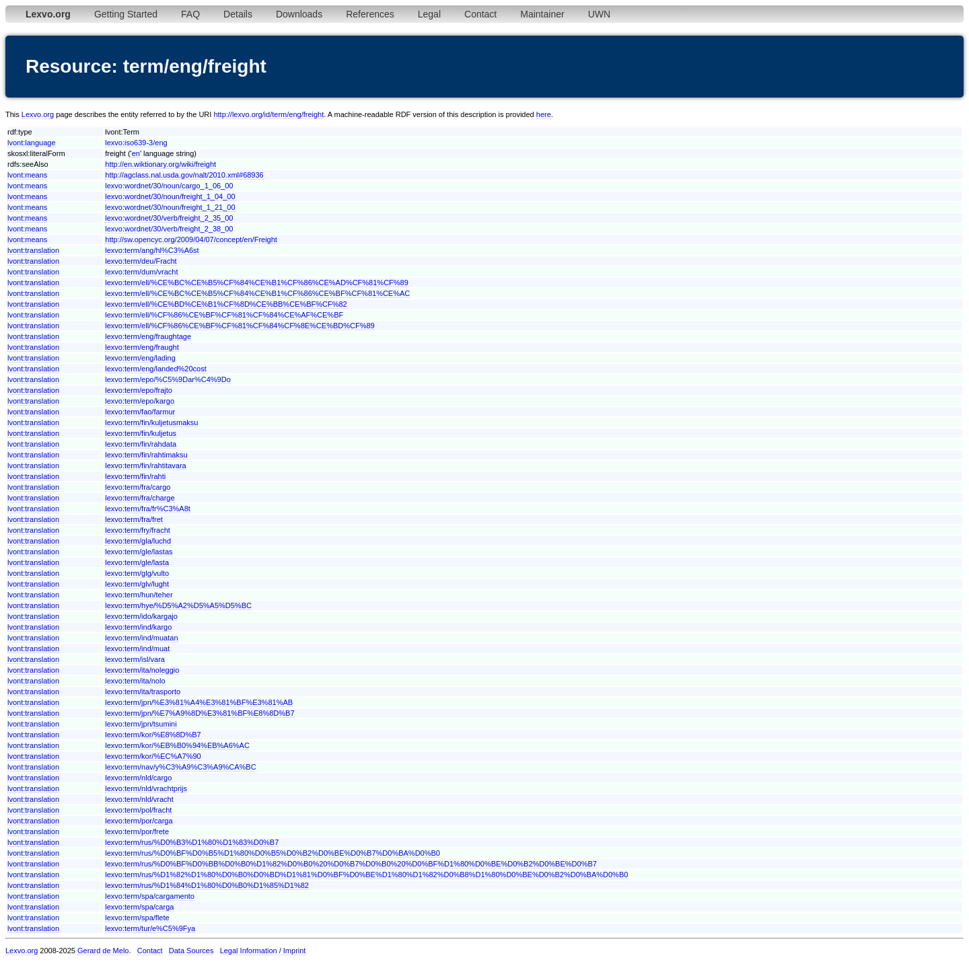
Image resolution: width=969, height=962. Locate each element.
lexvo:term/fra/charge (139, 498)
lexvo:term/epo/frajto (138, 390)
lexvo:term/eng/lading (140, 358)
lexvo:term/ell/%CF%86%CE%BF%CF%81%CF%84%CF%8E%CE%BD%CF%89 (239, 326)
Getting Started (125, 14)
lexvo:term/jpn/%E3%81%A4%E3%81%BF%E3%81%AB (199, 702)
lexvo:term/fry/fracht (137, 530)
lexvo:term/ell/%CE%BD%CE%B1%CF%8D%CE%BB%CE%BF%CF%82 (226, 304)
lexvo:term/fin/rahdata (140, 444)
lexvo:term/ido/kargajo (141, 616)
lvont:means (27, 175)
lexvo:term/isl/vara (135, 659)
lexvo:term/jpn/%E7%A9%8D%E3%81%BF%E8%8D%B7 (199, 713)
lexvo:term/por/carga (138, 821)
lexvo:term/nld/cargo (138, 778)
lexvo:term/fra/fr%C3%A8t (147, 509)
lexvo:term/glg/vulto (137, 573)
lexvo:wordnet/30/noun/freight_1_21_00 (170, 207)
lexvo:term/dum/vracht (141, 272)
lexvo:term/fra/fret (134, 519)
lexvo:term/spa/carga (139, 907)
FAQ (190, 14)
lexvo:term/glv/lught (137, 584)
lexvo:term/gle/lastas (138, 552)
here (543, 114)
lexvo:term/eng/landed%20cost (155, 369)
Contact (480, 14)
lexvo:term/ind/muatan (141, 638)
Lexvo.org (38, 114)
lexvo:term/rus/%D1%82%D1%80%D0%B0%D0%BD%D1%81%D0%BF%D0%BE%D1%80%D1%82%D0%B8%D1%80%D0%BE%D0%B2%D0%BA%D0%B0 (366, 875)
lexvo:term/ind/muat (137, 648)
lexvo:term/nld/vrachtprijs (146, 788)
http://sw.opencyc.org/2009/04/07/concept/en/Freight (191, 239)
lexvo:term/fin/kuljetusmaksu (151, 422)
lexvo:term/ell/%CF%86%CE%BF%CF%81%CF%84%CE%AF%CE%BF (224, 315)
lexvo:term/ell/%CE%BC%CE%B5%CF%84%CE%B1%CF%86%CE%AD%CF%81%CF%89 (256, 283)
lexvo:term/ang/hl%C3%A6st (152, 250)
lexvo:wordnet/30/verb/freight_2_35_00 (169, 218)
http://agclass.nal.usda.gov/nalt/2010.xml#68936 (184, 175)
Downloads (299, 14)
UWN (599, 14)
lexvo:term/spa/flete (137, 918)
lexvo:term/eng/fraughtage (148, 336)
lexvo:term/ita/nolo (135, 681)
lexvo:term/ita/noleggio (142, 670)
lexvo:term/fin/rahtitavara (145, 465)
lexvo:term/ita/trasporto (142, 692)
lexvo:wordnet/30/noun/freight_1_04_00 (170, 196)
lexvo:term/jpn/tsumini (140, 724)
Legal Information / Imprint (263, 951)
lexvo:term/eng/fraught (141, 347)
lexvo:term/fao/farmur (140, 412)
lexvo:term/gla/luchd (138, 541)
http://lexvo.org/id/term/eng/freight (268, 114)
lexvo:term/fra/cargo (137, 487)
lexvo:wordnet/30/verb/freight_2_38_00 (169, 229)
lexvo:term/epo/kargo (139, 401)
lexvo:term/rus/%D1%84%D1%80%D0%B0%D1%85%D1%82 (207, 885)
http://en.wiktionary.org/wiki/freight (160, 164)
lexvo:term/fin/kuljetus (140, 433)
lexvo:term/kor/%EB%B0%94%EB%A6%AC (177, 745)
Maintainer (542, 14)
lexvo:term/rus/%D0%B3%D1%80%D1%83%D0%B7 (192, 842)
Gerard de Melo (103, 951)
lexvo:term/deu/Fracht (140, 261)
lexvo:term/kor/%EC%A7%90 (153, 756)
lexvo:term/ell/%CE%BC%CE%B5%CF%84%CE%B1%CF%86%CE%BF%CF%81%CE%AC (257, 293)
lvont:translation (33, 250)
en (136, 153)
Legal (429, 14)
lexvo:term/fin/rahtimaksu (146, 455)
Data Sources (191, 951)
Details (237, 14)
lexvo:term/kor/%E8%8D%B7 (153, 735)
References (370, 14)
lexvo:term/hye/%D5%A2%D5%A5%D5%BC (178, 605)
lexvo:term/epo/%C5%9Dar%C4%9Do (167, 379)
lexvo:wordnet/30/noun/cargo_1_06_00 (169, 186)
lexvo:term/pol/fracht (138, 810)
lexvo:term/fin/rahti (135, 476)
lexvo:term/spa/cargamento (149, 896)
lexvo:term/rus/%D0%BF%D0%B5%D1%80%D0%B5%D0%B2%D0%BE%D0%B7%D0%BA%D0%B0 (272, 853)
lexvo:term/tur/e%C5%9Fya (150, 928)
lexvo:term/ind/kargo (138, 627)
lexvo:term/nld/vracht (139, 799)
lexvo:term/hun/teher (138, 595)
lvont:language (31, 143)
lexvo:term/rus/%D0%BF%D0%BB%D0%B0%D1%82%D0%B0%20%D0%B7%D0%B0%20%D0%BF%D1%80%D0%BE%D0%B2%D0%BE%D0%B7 (351, 864)
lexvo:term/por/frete (137, 831)
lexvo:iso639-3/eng (136, 143)
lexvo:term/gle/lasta (137, 562)
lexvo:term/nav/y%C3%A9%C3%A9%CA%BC (180, 767)
